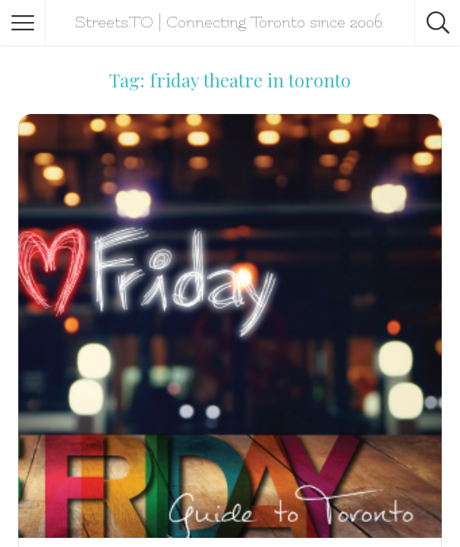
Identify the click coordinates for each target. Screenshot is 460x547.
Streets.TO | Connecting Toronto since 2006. (230, 22)
